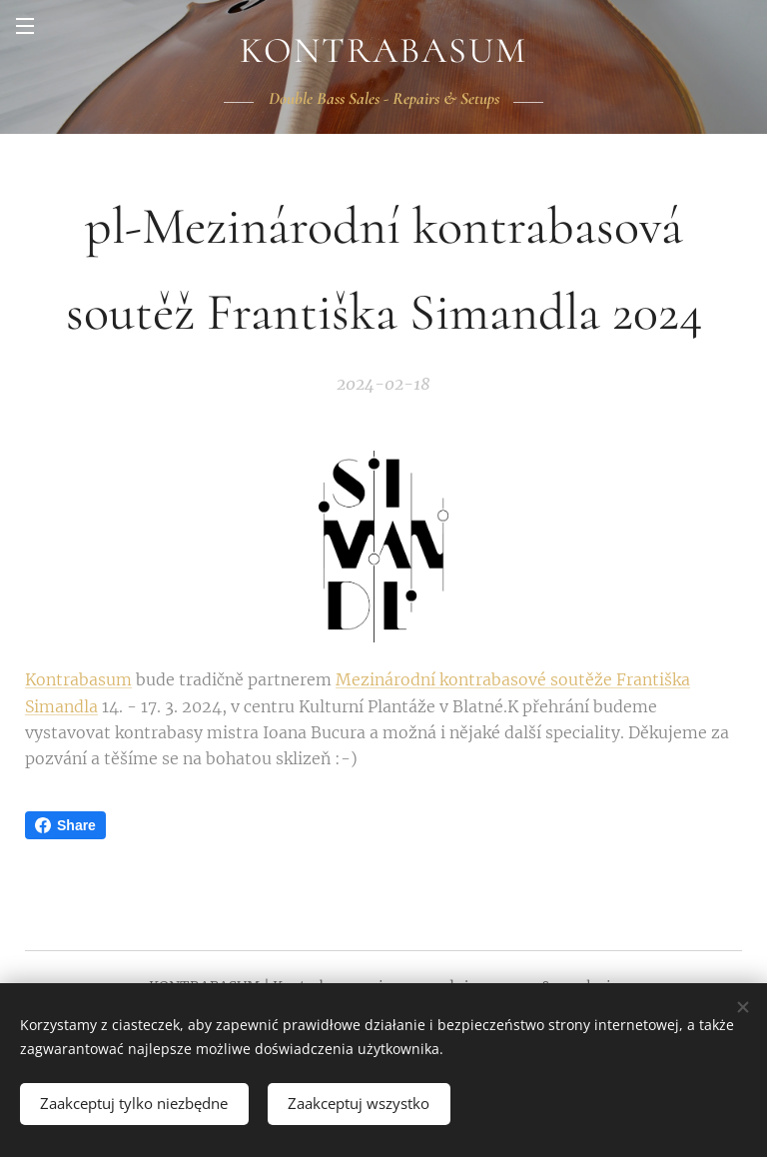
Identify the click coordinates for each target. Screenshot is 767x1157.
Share (65, 825)
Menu (25, 26)
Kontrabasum (78, 679)
